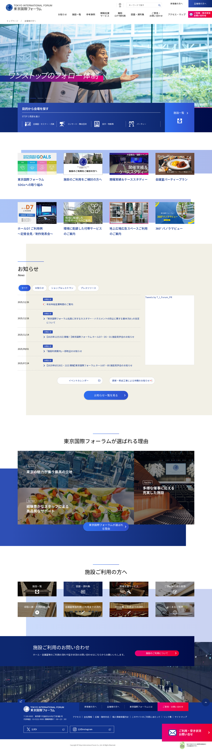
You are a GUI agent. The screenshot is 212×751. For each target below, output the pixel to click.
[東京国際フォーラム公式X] (46, 729)
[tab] (31, 116)
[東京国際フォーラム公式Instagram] (92, 729)
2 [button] (26, 98)
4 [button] (40, 98)
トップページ (12, 20)
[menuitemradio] (24, 288)
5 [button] (48, 98)
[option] (106, 66)
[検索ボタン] (159, 5)
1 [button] (18, 98)
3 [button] (33, 98)
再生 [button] (11, 97)
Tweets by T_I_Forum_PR (158, 297)
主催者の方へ (30, 20)
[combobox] (142, 5)
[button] (21, 700)
